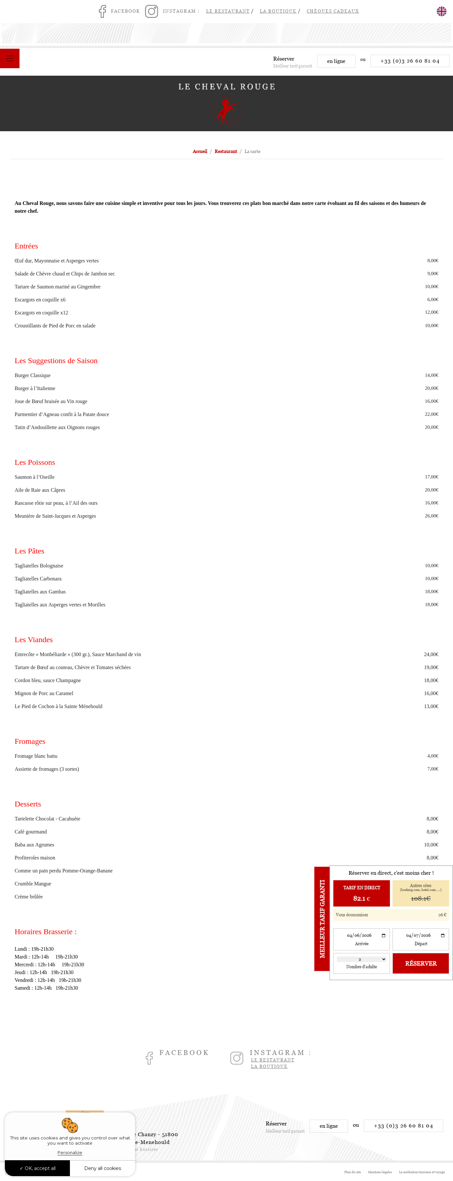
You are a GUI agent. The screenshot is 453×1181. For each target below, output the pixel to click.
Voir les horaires (140, 1149)
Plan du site (352, 1172)
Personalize (70, 1152)
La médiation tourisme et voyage (422, 1172)
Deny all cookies (102, 1168)
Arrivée (361, 943)
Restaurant (226, 151)
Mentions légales (380, 1172)
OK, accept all (38, 1168)
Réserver (421, 963)
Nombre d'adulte (361, 966)
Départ (421, 943)
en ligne (336, 65)
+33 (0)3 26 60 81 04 (410, 65)
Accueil (200, 151)
